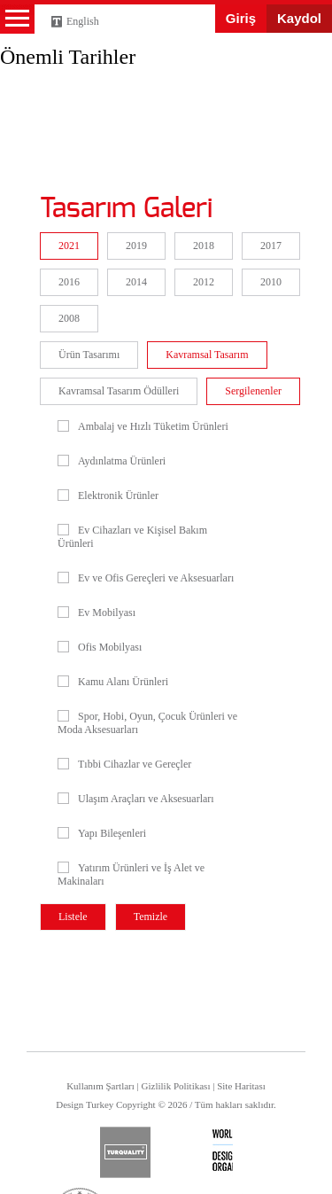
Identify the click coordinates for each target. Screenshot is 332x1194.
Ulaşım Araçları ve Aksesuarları (136, 798)
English (82, 21)
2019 (136, 245)
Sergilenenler (253, 391)
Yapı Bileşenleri (102, 833)
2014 (136, 282)
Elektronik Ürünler (108, 495)
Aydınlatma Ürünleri (112, 461)
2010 (271, 282)
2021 (69, 245)
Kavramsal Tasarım (207, 354)
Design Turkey (43, 65)
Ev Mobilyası (96, 612)
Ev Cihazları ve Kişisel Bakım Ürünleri (132, 537)
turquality (125, 1152)
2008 (69, 318)
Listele (73, 916)
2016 (69, 282)
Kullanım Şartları (100, 1086)
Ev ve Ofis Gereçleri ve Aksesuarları (146, 578)
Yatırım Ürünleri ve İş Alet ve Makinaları (131, 874)
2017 (271, 245)
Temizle (150, 916)
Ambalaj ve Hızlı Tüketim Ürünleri (143, 426)
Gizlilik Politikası (176, 1086)
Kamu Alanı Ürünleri (113, 681)
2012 (203, 282)
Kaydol (299, 18)
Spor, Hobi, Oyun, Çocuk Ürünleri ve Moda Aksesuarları (147, 723)
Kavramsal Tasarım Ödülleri (118, 391)
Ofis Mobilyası (100, 647)
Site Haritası (241, 1086)
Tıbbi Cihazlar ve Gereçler (124, 764)
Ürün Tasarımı (89, 354)
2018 (203, 245)
